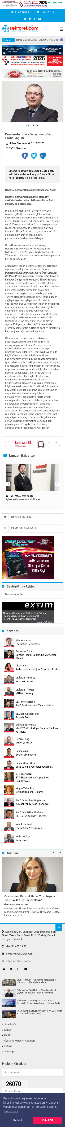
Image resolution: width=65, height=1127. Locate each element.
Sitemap (9, 1051)
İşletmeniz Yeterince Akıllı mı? (23, 499)
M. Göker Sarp (24, 774)
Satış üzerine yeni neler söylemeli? (34, 766)
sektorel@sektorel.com (17, 953)
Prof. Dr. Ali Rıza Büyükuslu (31, 800)
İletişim (8, 1046)
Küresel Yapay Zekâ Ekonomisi (32, 804)
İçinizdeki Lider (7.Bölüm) (29, 792)
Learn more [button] (11, 1111)
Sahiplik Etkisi (23, 717)
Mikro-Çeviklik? (24, 742)
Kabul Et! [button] (47, 1120)
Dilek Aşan (21, 665)
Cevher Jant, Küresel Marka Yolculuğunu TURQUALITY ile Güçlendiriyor (29, 898)
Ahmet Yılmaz (23, 640)
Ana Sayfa (10, 1024)
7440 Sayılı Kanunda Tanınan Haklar (35, 705)
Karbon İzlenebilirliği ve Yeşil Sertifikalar (37, 669)
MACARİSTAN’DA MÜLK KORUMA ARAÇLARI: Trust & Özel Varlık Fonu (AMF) (39, 1012)
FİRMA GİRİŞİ (20, 12)
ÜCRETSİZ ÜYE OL (43, 12)
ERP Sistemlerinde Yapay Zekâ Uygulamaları (32, 779)
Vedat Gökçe (23, 836)
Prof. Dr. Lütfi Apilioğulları (30, 812)
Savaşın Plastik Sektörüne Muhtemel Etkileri (36, 657)
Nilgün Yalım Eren (25, 788)
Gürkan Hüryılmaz (26, 724)
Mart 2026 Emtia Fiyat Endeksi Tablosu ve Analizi (37, 730)
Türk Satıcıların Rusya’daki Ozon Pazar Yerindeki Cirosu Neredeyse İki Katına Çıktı (38, 1001)
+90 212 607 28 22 (14, 946)
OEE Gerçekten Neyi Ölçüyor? (31, 816)
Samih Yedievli (24, 824)
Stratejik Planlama (26, 754)
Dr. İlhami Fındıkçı (26, 677)
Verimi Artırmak (24, 681)
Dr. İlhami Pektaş (25, 689)
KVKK (7, 1035)
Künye (7, 1029)
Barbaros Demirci (26, 651)
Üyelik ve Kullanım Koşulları (19, 1040)
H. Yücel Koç (22, 739)
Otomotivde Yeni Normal (29, 828)
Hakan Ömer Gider (26, 763)
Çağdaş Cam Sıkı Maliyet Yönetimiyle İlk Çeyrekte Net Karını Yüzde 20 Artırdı (36, 991)
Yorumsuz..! (22, 840)
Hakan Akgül (22, 751)
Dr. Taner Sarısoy (25, 701)
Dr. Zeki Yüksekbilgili (27, 713)
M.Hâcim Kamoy (24, 693)
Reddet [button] (17, 1120)
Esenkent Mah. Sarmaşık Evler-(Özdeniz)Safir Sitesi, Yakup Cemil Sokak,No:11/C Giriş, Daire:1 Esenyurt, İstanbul (29, 935)
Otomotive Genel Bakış (28, 644)
